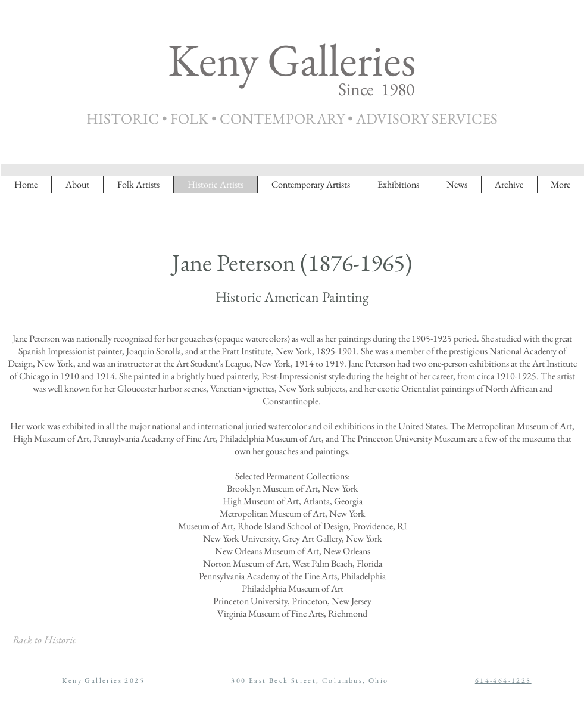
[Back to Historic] (44, 640)
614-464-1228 (503, 680)
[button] (509, 184)
